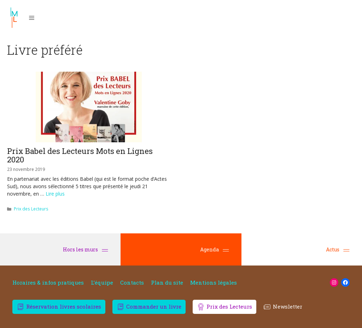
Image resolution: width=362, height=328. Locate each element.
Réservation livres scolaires (63, 306)
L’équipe (102, 283)
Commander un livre (153, 306)
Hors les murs (85, 249)
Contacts (132, 283)
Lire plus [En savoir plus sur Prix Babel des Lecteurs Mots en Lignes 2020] (55, 193)
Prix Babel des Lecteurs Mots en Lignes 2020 (80, 155)
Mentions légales (213, 283)
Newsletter (287, 306)
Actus (338, 249)
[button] (32, 18)
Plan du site (167, 283)
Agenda (214, 249)
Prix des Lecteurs (31, 208)
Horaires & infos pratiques (48, 283)
